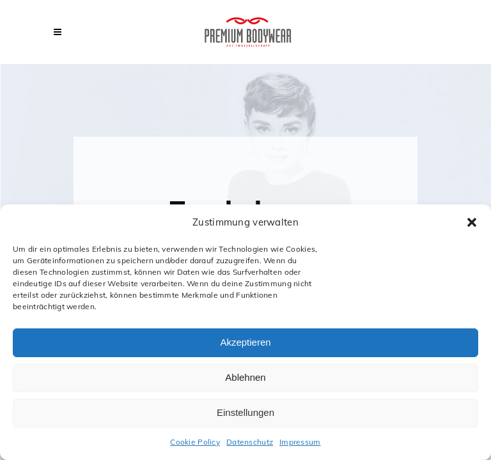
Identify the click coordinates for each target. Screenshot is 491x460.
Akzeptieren (245, 342)
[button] (471, 222)
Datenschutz (249, 442)
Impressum (300, 442)
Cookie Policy (195, 442)
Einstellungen (245, 412)
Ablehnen (245, 377)
